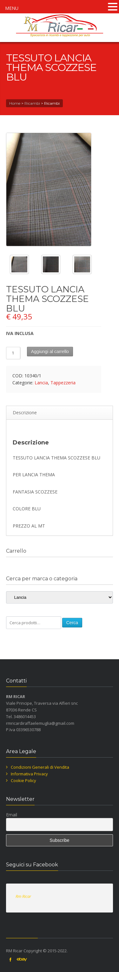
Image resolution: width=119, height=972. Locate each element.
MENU (11, 8)
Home (14, 103)
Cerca (72, 622)
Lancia (41, 383)
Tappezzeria (63, 383)
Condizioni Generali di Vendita (40, 767)
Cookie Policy (23, 780)
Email (11, 815)
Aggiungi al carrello (50, 351)
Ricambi (32, 103)
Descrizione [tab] (25, 412)
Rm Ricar (23, 896)
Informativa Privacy (29, 774)
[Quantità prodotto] (13, 353)
